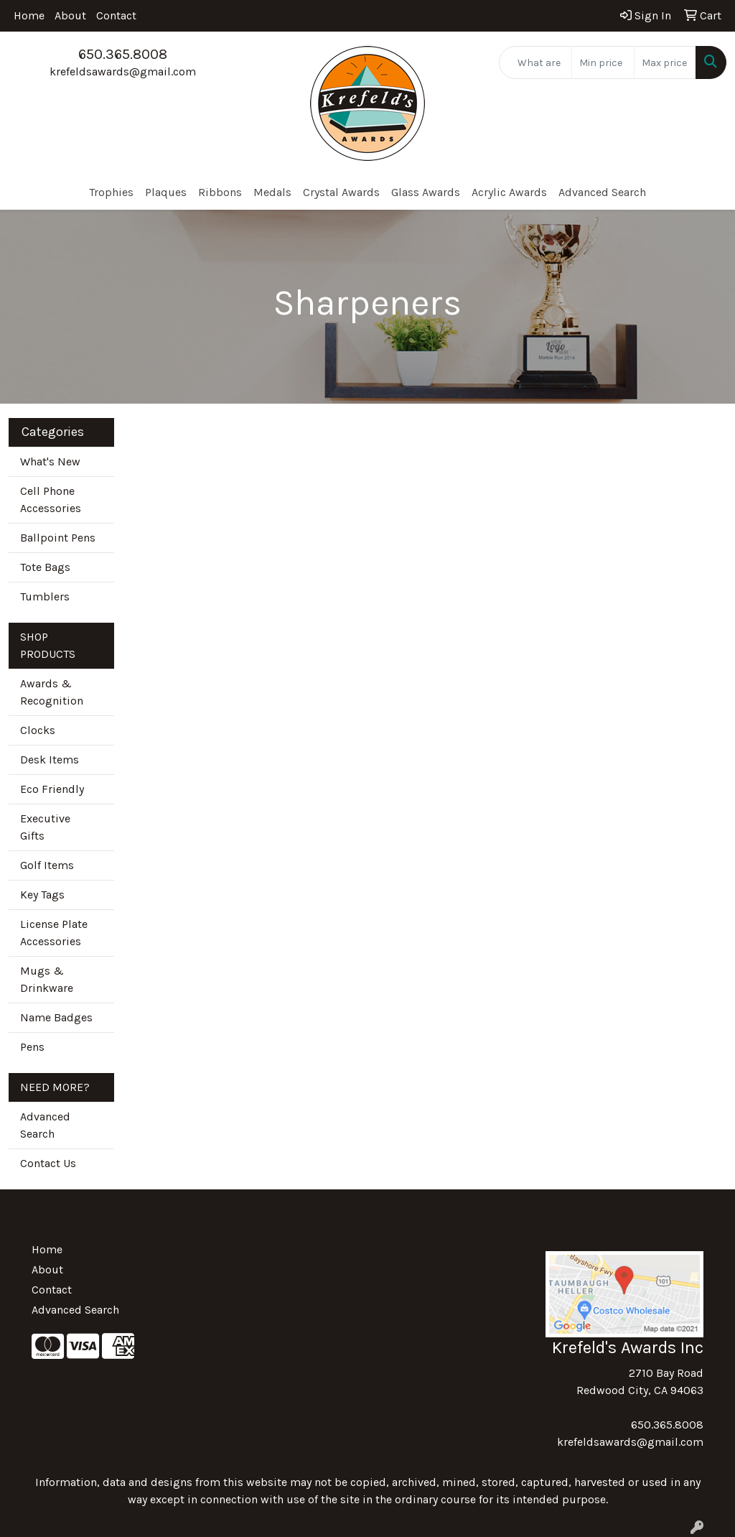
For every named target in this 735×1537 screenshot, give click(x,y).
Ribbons (220, 192)
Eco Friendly (52, 789)
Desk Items (49, 759)
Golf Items (47, 865)
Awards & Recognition (51, 692)
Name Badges (56, 1017)
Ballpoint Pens (57, 537)
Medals (272, 192)
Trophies (111, 192)
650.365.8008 (122, 54)
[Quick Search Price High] (665, 62)
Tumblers (45, 596)
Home (29, 15)
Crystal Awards (341, 192)
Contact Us (48, 1163)
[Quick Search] (535, 62)
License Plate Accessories (54, 932)
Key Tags (42, 894)
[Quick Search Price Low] (602, 62)
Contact (116, 15)
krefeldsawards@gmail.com (123, 71)
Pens (32, 1047)
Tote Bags (45, 567)
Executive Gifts (45, 827)
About (70, 15)
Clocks (37, 730)
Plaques (166, 192)
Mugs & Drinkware (46, 979)
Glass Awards (425, 192)
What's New (50, 461)
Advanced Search (602, 192)
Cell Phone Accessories (50, 499)
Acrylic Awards (509, 192)
